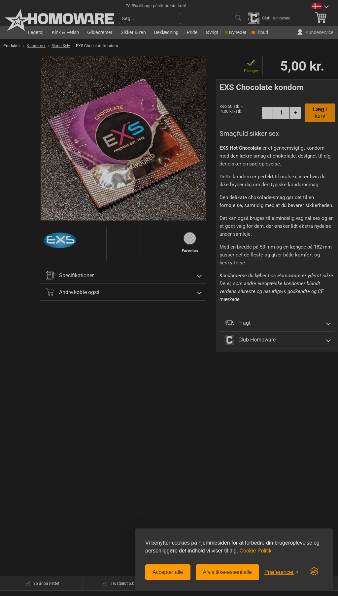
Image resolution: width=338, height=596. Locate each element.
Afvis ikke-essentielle (227, 572)
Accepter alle (167, 572)
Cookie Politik (255, 550)
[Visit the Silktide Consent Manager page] (314, 572)
